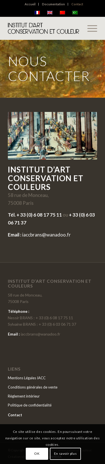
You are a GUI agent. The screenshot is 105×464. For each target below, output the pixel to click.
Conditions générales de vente (32, 387)
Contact (77, 4)
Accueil (30, 4)
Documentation (53, 4)
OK (36, 453)
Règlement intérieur (24, 396)
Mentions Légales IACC (27, 378)
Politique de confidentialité (30, 405)
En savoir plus (65, 453)
